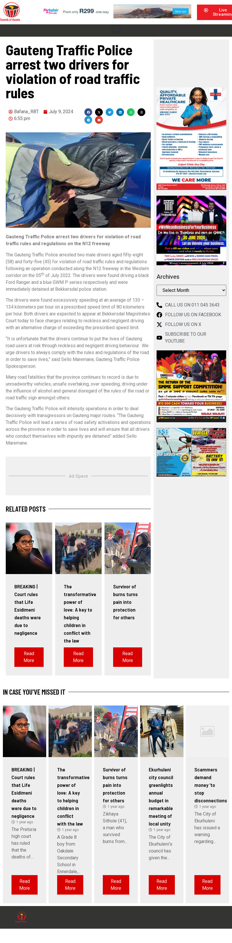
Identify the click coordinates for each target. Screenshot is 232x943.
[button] (116, 29)
